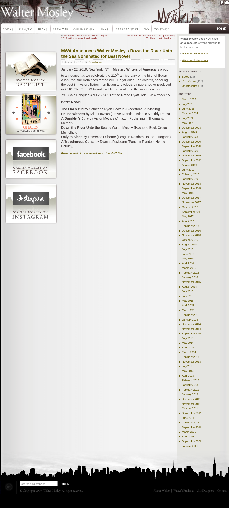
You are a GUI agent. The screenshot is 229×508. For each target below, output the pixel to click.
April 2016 (188, 263)
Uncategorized (190, 86)
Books (8, 29)
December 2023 (191, 127)
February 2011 (190, 422)
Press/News (95, 62)
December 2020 (191, 141)
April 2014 (188, 347)
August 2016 (189, 244)
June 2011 (188, 417)
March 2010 (189, 431)
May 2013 (188, 371)
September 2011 (191, 413)
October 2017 (190, 207)
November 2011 (191, 403)
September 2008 (191, 441)
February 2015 (190, 314)
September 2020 (191, 146)
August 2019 (189, 165)
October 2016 (190, 239)
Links (105, 29)
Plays (43, 29)
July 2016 (187, 249)
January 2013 (190, 384)
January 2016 (190, 277)
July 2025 (187, 104)
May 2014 (188, 342)
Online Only (83, 29)
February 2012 (190, 389)
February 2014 (190, 357)
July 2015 (187, 291)
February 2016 (190, 272)
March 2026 (189, 99)
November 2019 (191, 155)
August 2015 (189, 286)
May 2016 (188, 258)
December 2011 (191, 399)
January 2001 (190, 446)
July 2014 (187, 338)
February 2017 (190, 225)
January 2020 (190, 150)
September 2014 (191, 333)
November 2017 (191, 202)
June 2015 (188, 296)
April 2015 (188, 305)
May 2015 (188, 300)
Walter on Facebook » (195, 53)
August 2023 (189, 132)
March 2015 (189, 310)
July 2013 (187, 366)
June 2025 (188, 108)
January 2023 (190, 136)
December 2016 (191, 230)
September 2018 (191, 188)
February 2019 (190, 174)
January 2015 (190, 319)
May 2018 (188, 193)
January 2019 (190, 179)
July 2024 (187, 118)
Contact (161, 29)
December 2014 (191, 324)
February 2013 (190, 380)
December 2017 (191, 197)
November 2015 (191, 282)
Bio (146, 29)
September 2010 (191, 427)
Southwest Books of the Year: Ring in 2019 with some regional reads (84, 37)
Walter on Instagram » (195, 60)
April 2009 (188, 436)
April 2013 (188, 375)
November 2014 (191, 328)
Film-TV (25, 29)
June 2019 (188, 169)
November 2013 (191, 361)
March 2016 (189, 268)
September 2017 (191, 211)
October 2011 (190, 408)
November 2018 (191, 183)
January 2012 (190, 394)
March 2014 (189, 352)
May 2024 (188, 122)
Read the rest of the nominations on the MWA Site (92, 153)
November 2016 (191, 235)
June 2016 (188, 254)
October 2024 (190, 113)
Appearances (126, 29)
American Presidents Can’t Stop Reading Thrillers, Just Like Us (151, 37)
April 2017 (188, 221)
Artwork (60, 29)
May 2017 (188, 216)
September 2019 (191, 160)
